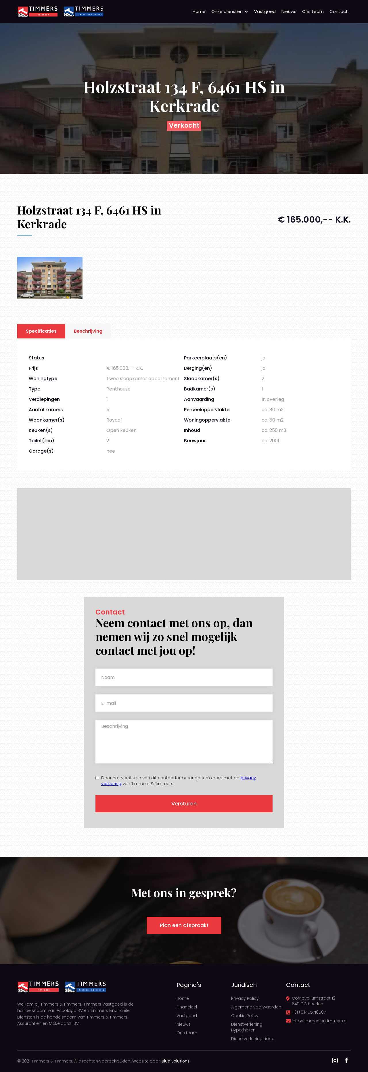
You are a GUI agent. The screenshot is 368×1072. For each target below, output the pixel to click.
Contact (338, 11)
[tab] (41, 331)
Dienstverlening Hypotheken (246, 1027)
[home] (37, 11)
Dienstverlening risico (253, 1039)
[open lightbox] (50, 278)
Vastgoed (265, 11)
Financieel (187, 1007)
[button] (229, 11)
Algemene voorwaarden (256, 1007)
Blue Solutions (175, 1061)
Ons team (313, 11)
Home (199, 11)
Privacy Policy (245, 998)
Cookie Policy (244, 1016)
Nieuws (288, 11)
